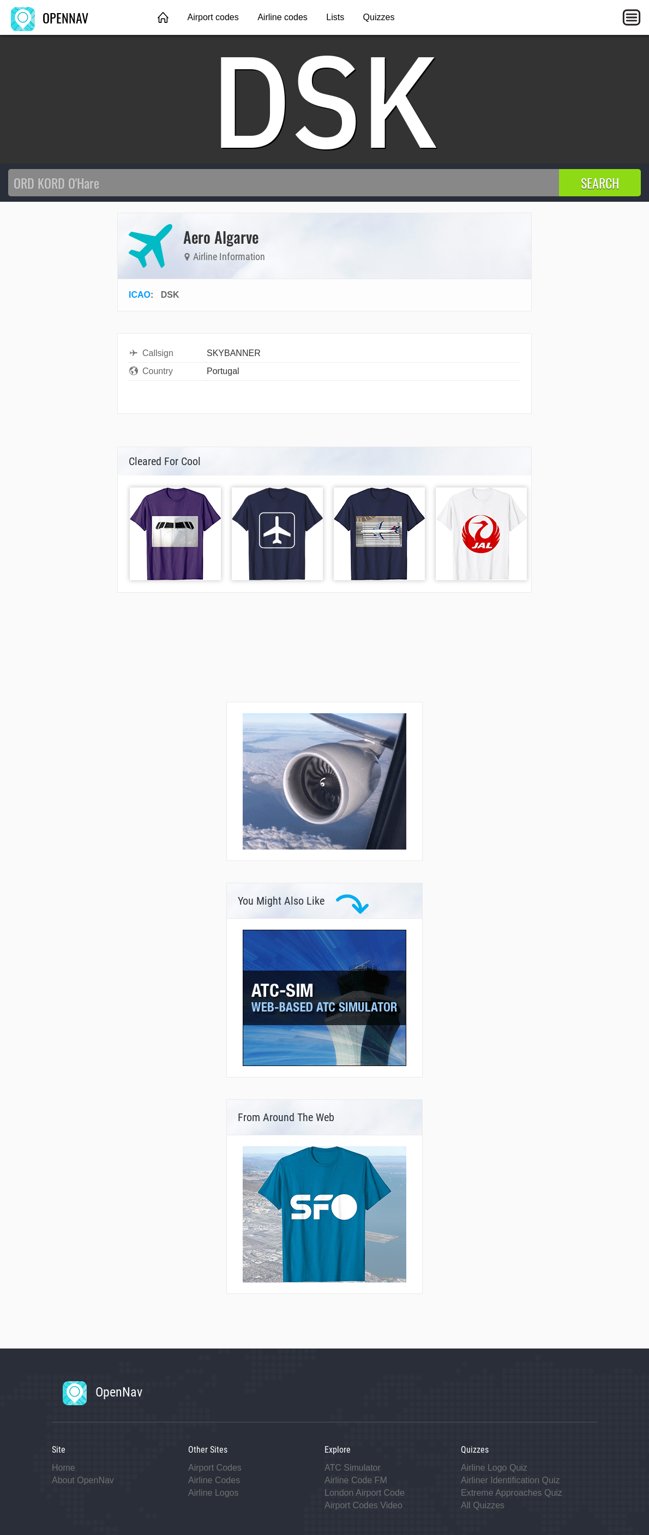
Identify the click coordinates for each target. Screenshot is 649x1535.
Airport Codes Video (363, 1505)
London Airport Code (364, 1492)
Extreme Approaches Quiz (511, 1492)
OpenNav (102, 1392)
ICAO (140, 294)
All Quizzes (482, 1505)
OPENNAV (49, 17)
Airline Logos (213, 1492)
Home (63, 1467)
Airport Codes (215, 1467)
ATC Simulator (352, 1467)
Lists (335, 17)
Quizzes (379, 17)
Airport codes (212, 17)
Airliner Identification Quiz (510, 1480)
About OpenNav (83, 1480)
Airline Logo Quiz (494, 1467)
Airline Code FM (355, 1480)
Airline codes (282, 17)
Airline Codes (214, 1480)
